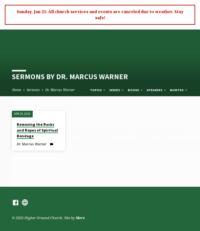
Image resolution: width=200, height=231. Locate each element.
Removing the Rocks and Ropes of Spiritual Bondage (37, 130)
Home (16, 90)
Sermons (33, 90)
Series (116, 90)
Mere (80, 217)
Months (179, 90)
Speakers (156, 90)
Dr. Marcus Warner (60, 90)
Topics (98, 90)
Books (135, 90)
